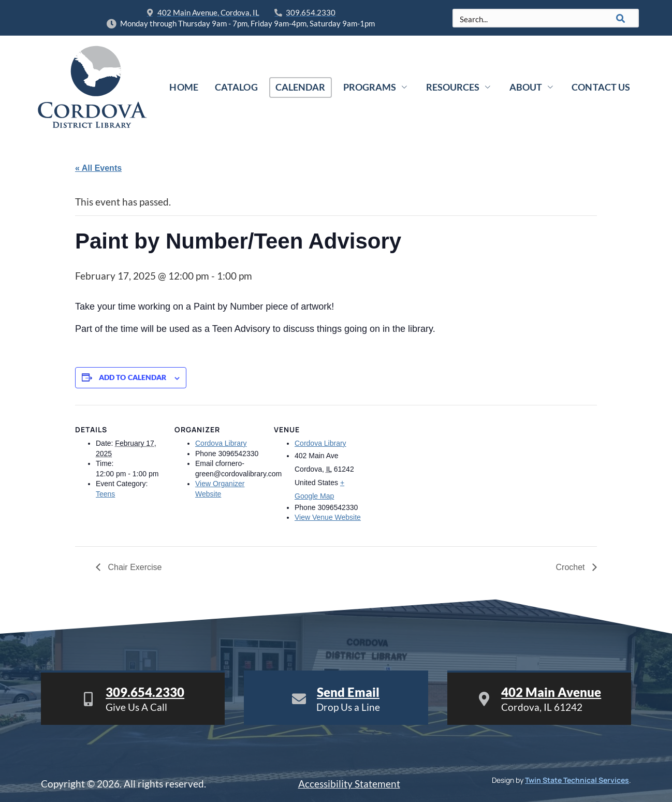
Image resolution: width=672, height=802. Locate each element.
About (532, 87)
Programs (376, 87)
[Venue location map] (428, 476)
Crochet (571, 567)
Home (184, 87)
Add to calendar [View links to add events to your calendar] (133, 377)
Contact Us (601, 87)
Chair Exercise (134, 567)
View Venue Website (328, 517)
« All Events (98, 168)
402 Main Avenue (551, 691)
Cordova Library (221, 443)
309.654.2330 (145, 691)
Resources (459, 87)
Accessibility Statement (349, 784)
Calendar (300, 87)
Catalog (236, 87)
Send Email (348, 691)
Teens (105, 494)
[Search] (621, 18)
